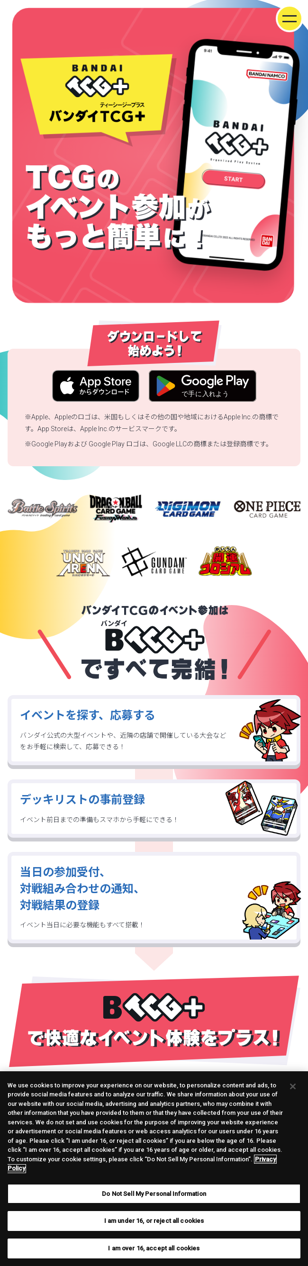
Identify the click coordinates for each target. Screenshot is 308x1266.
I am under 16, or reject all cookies (154, 1228)
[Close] (292, 1093)
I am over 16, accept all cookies (153, 1255)
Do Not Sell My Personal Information (154, 1201)
